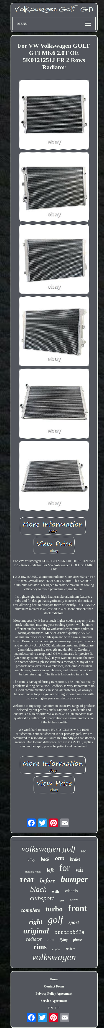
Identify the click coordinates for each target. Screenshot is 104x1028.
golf (55, 919)
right (35, 921)
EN (50, 1008)
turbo (54, 909)
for (64, 868)
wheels (71, 890)
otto (59, 858)
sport (74, 922)
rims (40, 947)
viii (79, 870)
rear (27, 879)
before (47, 880)
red (83, 851)
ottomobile (69, 932)
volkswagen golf (48, 848)
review (70, 949)
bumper (74, 879)
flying (64, 940)
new (50, 939)
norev (74, 900)
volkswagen (54, 957)
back (45, 859)
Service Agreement (53, 1001)
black (38, 889)
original (36, 931)
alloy (31, 859)
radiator (34, 939)
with (55, 891)
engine (56, 949)
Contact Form (54, 986)
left (50, 870)
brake (75, 859)
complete (30, 910)
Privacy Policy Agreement (53, 993)
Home (54, 979)
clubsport (42, 898)
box (62, 900)
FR (57, 1008)
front (77, 908)
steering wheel (33, 871)
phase (77, 940)
